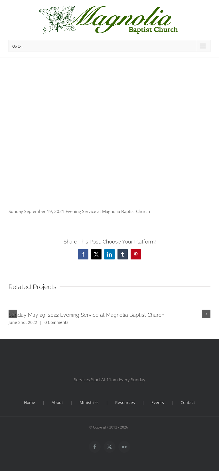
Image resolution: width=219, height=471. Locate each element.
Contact (188, 402)
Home (29, 402)
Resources (125, 402)
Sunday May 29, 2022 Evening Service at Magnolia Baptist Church (86, 315)
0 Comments (56, 322)
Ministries (89, 402)
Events (157, 402)
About (57, 402)
